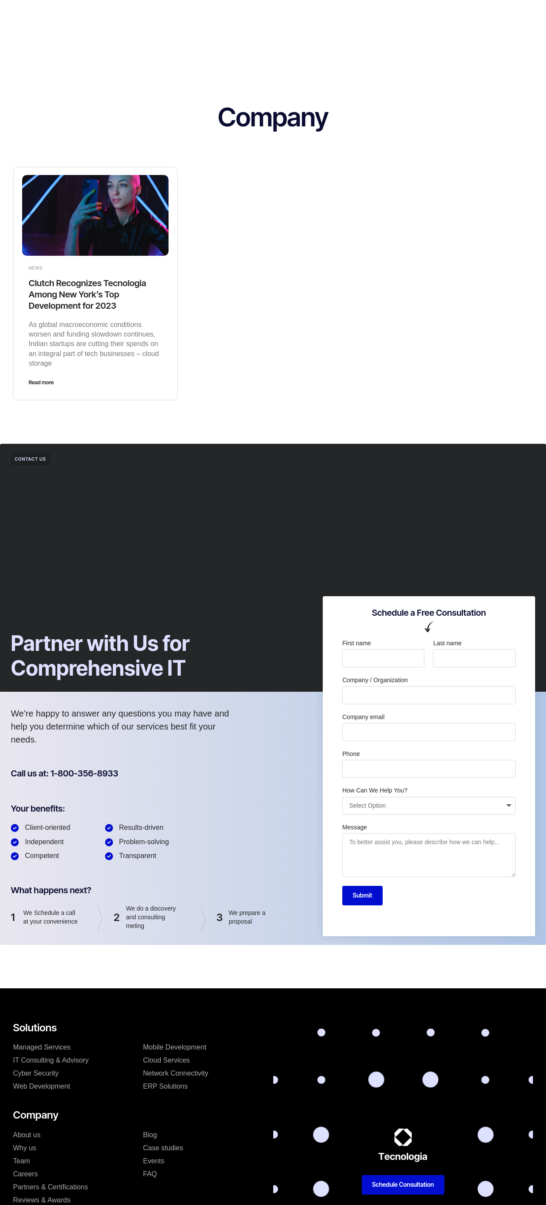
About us (26, 1135)
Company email (363, 716)
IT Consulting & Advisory (51, 1060)
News (36, 268)
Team (21, 1161)
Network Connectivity (175, 1073)
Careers (25, 1174)
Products (152, 14)
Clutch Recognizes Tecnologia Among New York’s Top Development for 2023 (87, 294)
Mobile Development (174, 1047)
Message (354, 827)
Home (115, 14)
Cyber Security (36, 1073)
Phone (351, 753)
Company (237, 14)
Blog (326, 14)
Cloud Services (166, 1060)
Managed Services (42, 1047)
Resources (363, 14)
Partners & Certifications (50, 1187)
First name (356, 643)
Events (153, 1161)
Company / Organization (375, 680)
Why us (24, 1148)
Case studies (285, 14)
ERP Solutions (165, 1086)
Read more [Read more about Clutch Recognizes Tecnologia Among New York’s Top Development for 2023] (41, 382)
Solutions (194, 14)
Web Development (41, 1086)
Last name (447, 643)
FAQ (150, 1174)
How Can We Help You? (374, 790)
